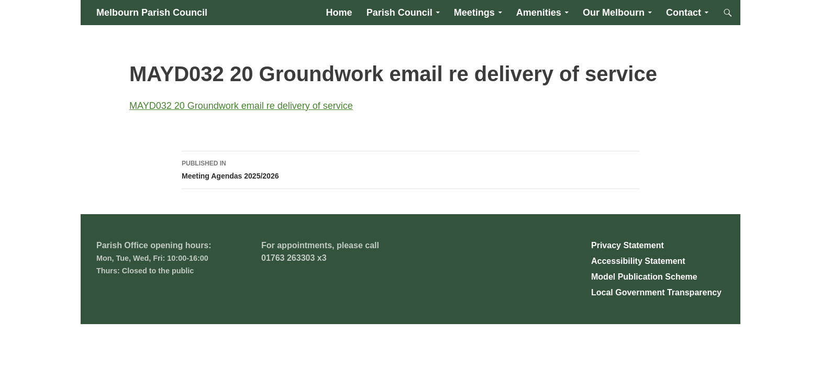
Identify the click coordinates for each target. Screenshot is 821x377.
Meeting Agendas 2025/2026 (410, 168)
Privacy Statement (627, 245)
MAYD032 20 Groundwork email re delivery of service (241, 106)
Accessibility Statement (638, 261)
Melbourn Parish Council (151, 12)
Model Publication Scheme (644, 276)
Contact (683, 12)
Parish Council (399, 12)
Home (339, 12)
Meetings (474, 12)
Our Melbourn (614, 12)
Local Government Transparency (656, 292)
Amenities (538, 12)
